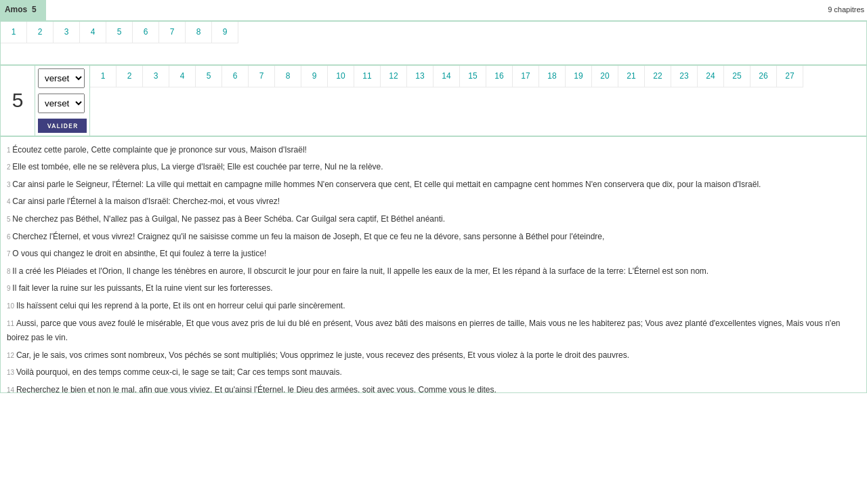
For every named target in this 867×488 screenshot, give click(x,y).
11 (366, 76)
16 (498, 76)
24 (710, 76)
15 (472, 76)
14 (446, 76)
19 (578, 76)
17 (525, 76)
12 (393, 76)
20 (604, 76)
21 (631, 76)
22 (657, 76)
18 (551, 76)
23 (683, 76)
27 (789, 76)
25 (736, 76)
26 (763, 76)
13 (419, 76)
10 (340, 76)
